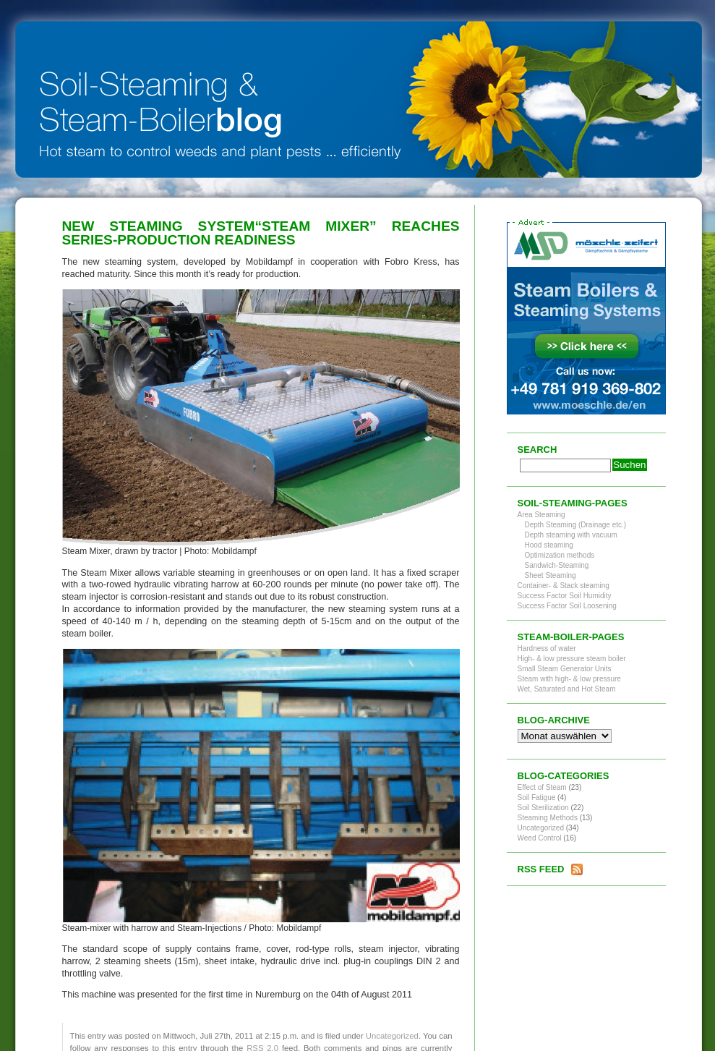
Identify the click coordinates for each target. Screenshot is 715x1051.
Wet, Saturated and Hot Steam (567, 689)
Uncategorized (392, 1035)
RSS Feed (541, 869)
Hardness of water (547, 648)
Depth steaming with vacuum (571, 535)
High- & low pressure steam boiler (572, 659)
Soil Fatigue (537, 797)
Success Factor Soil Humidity (565, 596)
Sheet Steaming (550, 575)
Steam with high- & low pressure (569, 679)
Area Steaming (541, 515)
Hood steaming (549, 545)
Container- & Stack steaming (563, 586)
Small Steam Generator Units (565, 669)
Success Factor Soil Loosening (567, 606)
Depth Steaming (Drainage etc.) (576, 525)
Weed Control (540, 838)
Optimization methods (560, 555)
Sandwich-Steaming (557, 565)
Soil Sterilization (543, 808)
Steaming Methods (548, 818)
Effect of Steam (542, 787)
